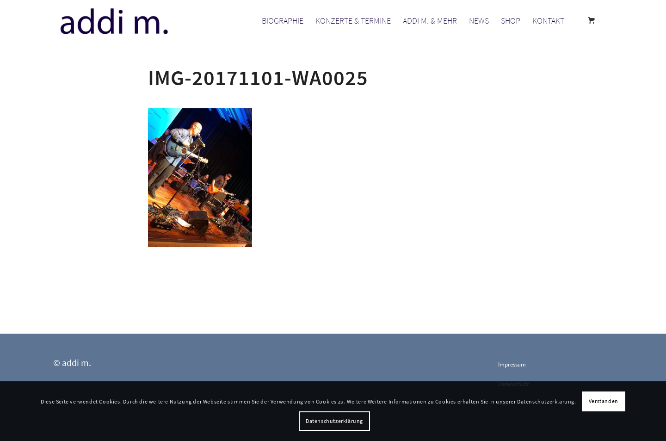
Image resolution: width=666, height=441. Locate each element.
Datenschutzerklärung (334, 420)
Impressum (512, 364)
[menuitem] (282, 20)
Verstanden (603, 401)
